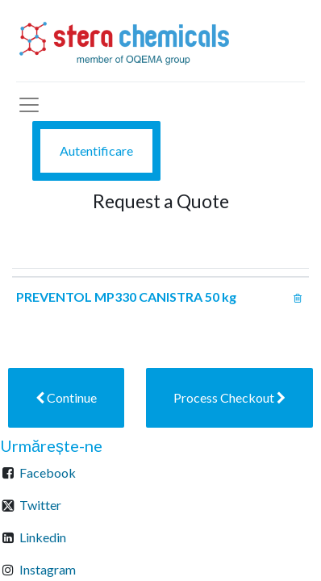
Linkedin (42, 537)
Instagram (47, 569)
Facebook (47, 472)
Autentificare (96, 150)
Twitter (40, 504)
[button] (66, 398)
